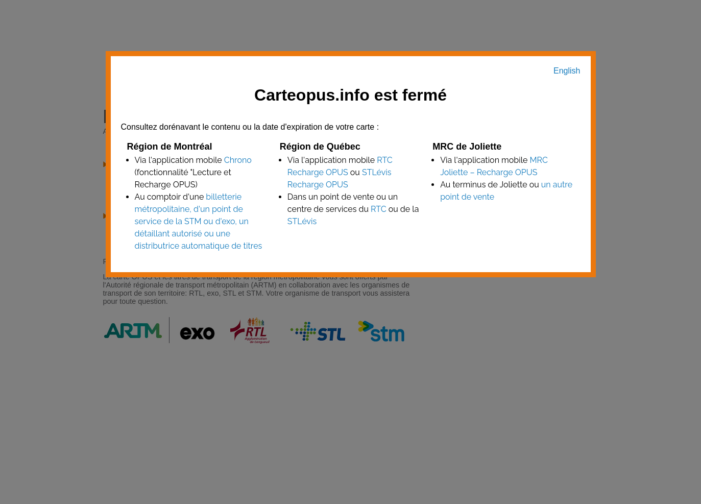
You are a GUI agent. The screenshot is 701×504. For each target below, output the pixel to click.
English (566, 70)
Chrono (238, 160)
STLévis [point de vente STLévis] (302, 221)
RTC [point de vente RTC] (378, 209)
